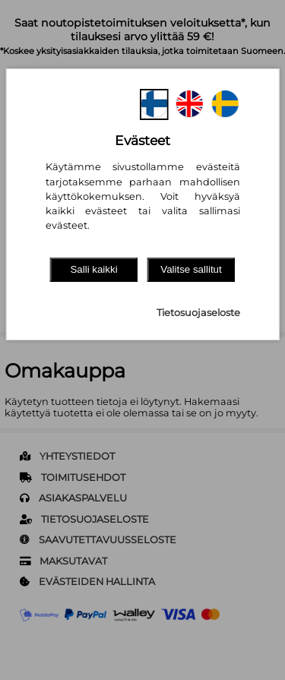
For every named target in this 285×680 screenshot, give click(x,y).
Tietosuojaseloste (198, 312)
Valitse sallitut (191, 269)
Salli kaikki (93, 269)
